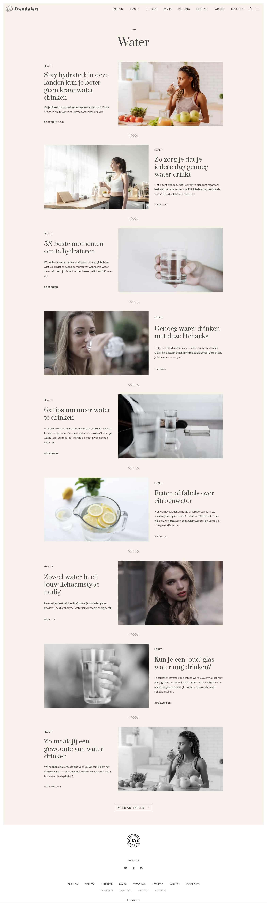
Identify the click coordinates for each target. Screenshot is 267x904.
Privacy (143, 890)
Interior (151, 8)
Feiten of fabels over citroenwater (184, 497)
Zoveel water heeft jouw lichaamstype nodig (72, 584)
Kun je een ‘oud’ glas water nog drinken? (184, 663)
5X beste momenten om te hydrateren (73, 247)
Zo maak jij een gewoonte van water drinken (73, 749)
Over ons (107, 890)
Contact (126, 890)
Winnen (219, 8)
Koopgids (237, 8)
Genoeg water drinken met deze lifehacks (187, 332)
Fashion (118, 8)
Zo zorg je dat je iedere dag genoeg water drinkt (181, 167)
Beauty (134, 8)
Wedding (184, 8)
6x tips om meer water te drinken (77, 414)
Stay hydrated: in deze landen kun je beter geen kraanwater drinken (76, 86)
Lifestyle (202, 8)
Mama (167, 8)
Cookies (160, 890)
